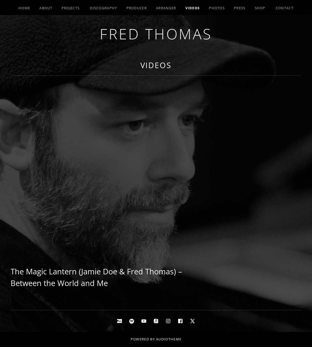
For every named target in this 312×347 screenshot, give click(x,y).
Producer (136, 8)
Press (240, 8)
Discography (103, 8)
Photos (217, 8)
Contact (284, 8)
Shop (260, 8)
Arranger (166, 8)
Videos (192, 8)
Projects (71, 8)
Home (24, 8)
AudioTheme (168, 339)
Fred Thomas (156, 34)
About (45, 8)
